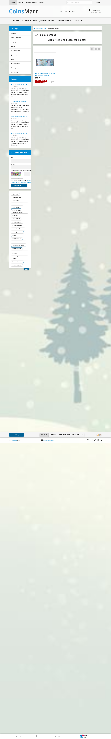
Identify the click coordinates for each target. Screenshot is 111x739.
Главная (13, 2)
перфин (14, 235)
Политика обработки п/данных (35, 2)
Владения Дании (16, 222)
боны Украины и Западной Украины (17, 211)
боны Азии (15, 194)
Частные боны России (18, 245)
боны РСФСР (16, 218)
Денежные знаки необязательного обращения (17, 199)
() (18, 736)
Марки (20, 59)
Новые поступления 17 (19, 116)
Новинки (13, 33)
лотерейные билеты (17, 228)
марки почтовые (17, 204)
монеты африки (16, 248)
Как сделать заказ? (29, 21)
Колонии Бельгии (17, 225)
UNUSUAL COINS (15, 63)
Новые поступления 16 (19, 133)
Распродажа (14, 42)
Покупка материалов (64, 21)
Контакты (78, 21)
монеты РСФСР (16, 238)
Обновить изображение (17, 178)
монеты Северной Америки (17, 257)
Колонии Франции (17, 261)
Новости (20, 2)
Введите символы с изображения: (21, 170)
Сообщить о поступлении (42, 81)
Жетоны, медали (20, 68)
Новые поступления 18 (19, 84)
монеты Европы (16, 265)
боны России (16, 207)
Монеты (20, 46)
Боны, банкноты (20, 51)
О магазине (15, 21)
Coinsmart (14, 440)
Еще (26, 269)
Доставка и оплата (46, 21)
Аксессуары (20, 72)
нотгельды (15, 215)
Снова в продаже (16, 37)
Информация (15, 435)
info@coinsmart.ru (47, 440)
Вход (98, 2)
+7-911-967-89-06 (66, 11)
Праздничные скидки (18, 101)
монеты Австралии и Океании (18, 252)
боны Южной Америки (18, 242)
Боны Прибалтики (17, 232)
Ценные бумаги (20, 55)
